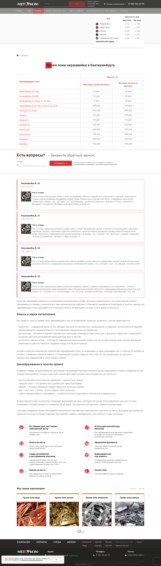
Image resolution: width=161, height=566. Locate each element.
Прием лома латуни (64, 496)
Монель (23, 115)
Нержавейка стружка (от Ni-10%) (34, 101)
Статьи (57, 541)
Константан (25, 133)
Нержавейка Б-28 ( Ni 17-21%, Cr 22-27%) (38, 105)
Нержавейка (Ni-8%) (29, 96)
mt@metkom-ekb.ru (134, 554)
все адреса (73, 554)
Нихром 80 (24, 129)
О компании (23, 541)
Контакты (41, 541)
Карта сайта (21, 564)
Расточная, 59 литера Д (56, 554)
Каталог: (71, 541)
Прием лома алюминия (97, 496)
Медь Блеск (105, 24)
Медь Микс (105, 27)
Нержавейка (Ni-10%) (29, 91)
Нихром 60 (24, 124)
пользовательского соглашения (84, 162)
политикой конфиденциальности (106, 162)
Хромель (23, 143)
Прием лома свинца (129, 496)
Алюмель (23, 138)
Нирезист (24, 119)
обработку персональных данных (32, 560)
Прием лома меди (31, 496)
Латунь (103, 31)
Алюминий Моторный (109, 38)
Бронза (103, 35)
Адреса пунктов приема (115, 4)
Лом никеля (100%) (28, 110)
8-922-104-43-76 (136, 4)
